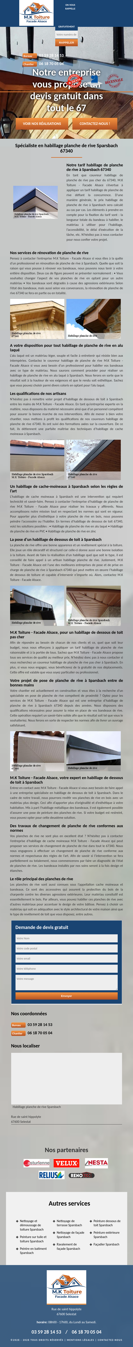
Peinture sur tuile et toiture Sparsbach (33, 1239)
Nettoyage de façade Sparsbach (70, 1235)
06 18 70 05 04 (51, 63)
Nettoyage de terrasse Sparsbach (69, 1223)
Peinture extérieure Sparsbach (107, 1235)
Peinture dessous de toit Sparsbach (107, 1223)
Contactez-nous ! (95, 123)
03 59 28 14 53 (51, 55)
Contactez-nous (110, 1340)
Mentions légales (80, 1340)
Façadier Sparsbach (106, 1244)
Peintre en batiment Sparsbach (33, 1251)
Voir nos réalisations (42, 123)
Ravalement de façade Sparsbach (68, 1246)
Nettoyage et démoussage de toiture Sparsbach (32, 1225)
